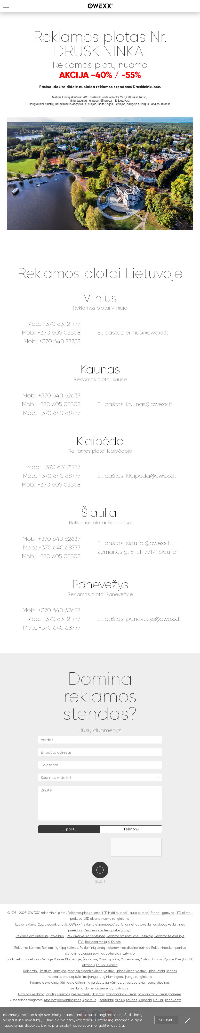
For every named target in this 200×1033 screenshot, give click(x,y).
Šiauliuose (89, 959)
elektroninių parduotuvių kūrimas (96, 982)
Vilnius (100, 298)
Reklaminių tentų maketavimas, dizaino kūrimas (115, 947)
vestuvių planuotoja (150, 971)
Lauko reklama (26, 924)
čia (121, 1025)
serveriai (105, 988)
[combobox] (100, 777)
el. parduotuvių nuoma (139, 982)
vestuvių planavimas (119, 971)
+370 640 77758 (59, 341)
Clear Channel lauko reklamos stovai (139, 924)
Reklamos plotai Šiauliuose (100, 522)
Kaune (59, 959)
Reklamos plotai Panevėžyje (100, 594)
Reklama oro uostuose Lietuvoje (129, 936)
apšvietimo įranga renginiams (93, 977)
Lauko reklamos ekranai (24, 959)
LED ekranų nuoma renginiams (106, 918)
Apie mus (89, 1000)
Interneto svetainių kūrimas (50, 982)
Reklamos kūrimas (27, 947)
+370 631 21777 (61, 323)
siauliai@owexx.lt (148, 543)
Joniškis (156, 959)
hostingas (121, 988)
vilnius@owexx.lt (147, 332)
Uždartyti (188, 1020)
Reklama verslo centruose (86, 936)
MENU (6, 6)
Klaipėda (100, 441)
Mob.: (30, 538)
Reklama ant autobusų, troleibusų (40, 936)
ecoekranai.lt (57, 924)
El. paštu (69, 829)
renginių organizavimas (85, 971)
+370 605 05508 (58, 332)
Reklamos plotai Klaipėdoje (100, 451)
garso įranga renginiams (134, 977)
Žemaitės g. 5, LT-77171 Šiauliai (137, 551)
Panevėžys (100, 584)
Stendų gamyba (162, 913)
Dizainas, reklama (31, 994)
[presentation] (75, 847)
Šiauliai (100, 513)
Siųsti (100, 882)
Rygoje (169, 959)
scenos (64, 977)
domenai (91, 988)
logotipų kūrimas (58, 994)
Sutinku (166, 1020)
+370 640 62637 (59, 395)
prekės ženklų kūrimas (87, 994)
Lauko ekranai (138, 913)
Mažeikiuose (130, 959)
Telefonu (131, 829)
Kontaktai (107, 1000)
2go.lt (42, 924)
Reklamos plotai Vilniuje (100, 308)
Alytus (145, 959)
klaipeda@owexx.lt (151, 475)
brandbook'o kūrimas (121, 994)
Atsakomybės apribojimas (62, 1000)
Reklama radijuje (97, 942)
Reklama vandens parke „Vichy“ (107, 930)
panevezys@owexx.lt (153, 618)
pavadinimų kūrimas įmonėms (159, 994)
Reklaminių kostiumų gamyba (44, 971)
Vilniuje (47, 959)
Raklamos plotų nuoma (84, 913)
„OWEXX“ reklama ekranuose (89, 924)
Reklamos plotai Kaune (100, 379)
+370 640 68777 (59, 413)
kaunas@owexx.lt (149, 404)
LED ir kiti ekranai (114, 913)
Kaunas (100, 369)
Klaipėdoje (73, 959)
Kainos (115, 942)
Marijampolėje (109, 959)
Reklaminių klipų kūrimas (60, 947)
